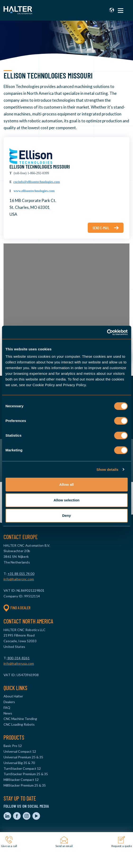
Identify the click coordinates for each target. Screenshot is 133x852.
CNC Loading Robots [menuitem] (19, 724)
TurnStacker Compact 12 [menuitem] (22, 768)
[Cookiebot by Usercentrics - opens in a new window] (107, 332)
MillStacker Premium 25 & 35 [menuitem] (25, 785)
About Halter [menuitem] (13, 696)
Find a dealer (17, 608)
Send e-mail (100, 227)
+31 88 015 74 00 (21, 574)
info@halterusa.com (19, 663)
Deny (66, 515)
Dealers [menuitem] (9, 702)
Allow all (66, 484)
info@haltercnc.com (19, 579)
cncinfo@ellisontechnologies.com (36, 182)
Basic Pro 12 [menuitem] (13, 746)
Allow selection (66, 500)
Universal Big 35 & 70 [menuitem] (19, 763)
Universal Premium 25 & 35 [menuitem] (23, 757)
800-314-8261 (18, 658)
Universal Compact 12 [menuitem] (20, 751)
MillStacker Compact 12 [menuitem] (21, 780)
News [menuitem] (8, 713)
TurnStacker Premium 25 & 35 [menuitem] (26, 774)
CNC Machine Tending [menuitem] (20, 719)
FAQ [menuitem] (7, 707)
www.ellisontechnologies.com (34, 191)
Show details (107, 469)
